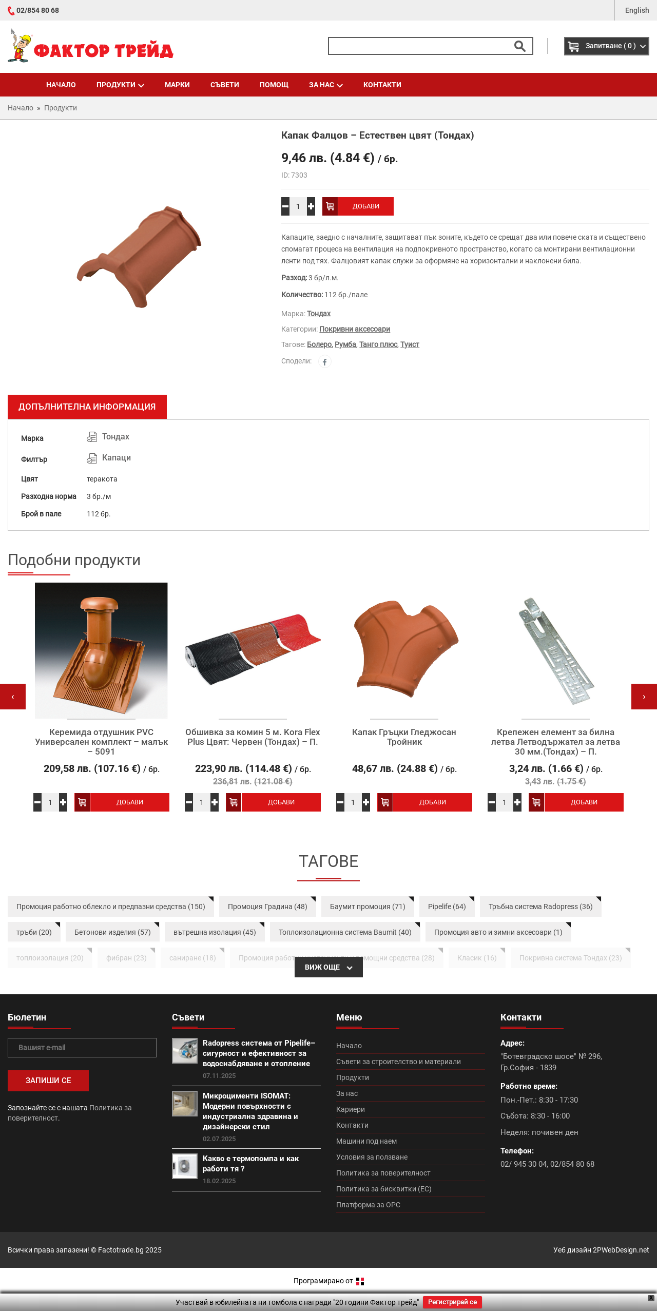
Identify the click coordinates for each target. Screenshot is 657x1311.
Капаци (116, 457)
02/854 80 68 (37, 10)
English (637, 10)
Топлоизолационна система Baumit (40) (345, 932)
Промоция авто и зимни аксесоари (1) (498, 932)
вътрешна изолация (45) (214, 932)
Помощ (274, 85)
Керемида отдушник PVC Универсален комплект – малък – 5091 (101, 741)
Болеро (319, 344)
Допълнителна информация (87, 406)
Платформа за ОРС (368, 1205)
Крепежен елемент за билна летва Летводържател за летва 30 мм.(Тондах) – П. (555, 741)
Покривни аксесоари (354, 329)
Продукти (120, 85)
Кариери (350, 1109)
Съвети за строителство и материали (398, 1061)
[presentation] (13, 696)
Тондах (319, 314)
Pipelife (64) (447, 906)
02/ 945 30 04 (523, 1164)
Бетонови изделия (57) (112, 932)
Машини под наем (366, 1141)
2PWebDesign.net (621, 1250)
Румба (345, 344)
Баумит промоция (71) (367, 906)
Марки (177, 85)
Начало (61, 85)
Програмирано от (329, 1281)
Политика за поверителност (383, 1173)
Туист (409, 344)
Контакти (382, 85)
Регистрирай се (452, 1302)
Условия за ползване (372, 1157)
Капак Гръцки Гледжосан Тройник (404, 736)
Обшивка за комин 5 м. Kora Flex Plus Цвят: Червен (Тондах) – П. (252, 736)
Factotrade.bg (121, 1250)
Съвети (224, 85)
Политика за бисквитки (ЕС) (384, 1189)
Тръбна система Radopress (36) (541, 906)
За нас (326, 85)
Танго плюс (378, 344)
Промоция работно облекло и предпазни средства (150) (110, 906)
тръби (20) (34, 932)
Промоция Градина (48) (267, 906)
